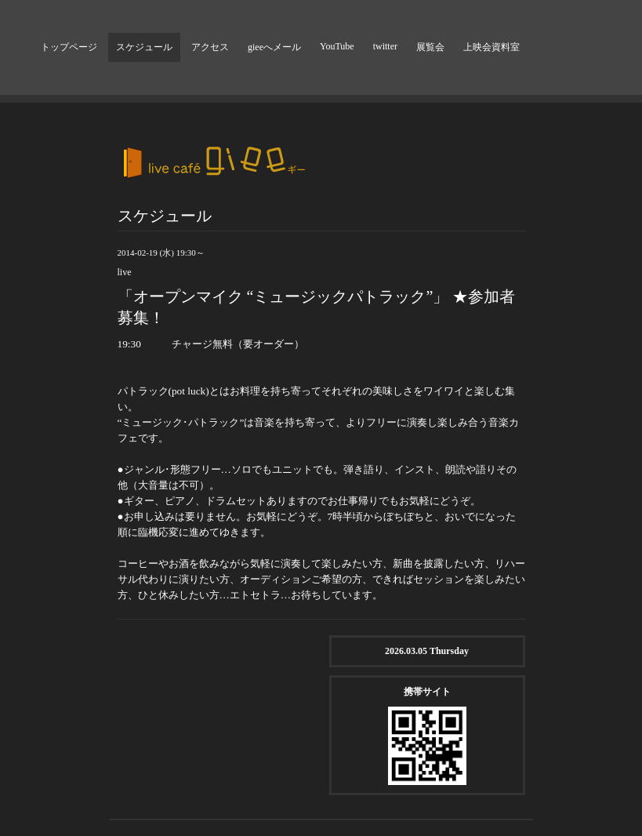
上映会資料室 (491, 47)
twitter (385, 46)
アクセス (210, 47)
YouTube (337, 46)
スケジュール (144, 47)
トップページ (69, 47)
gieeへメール (274, 47)
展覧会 (430, 47)
